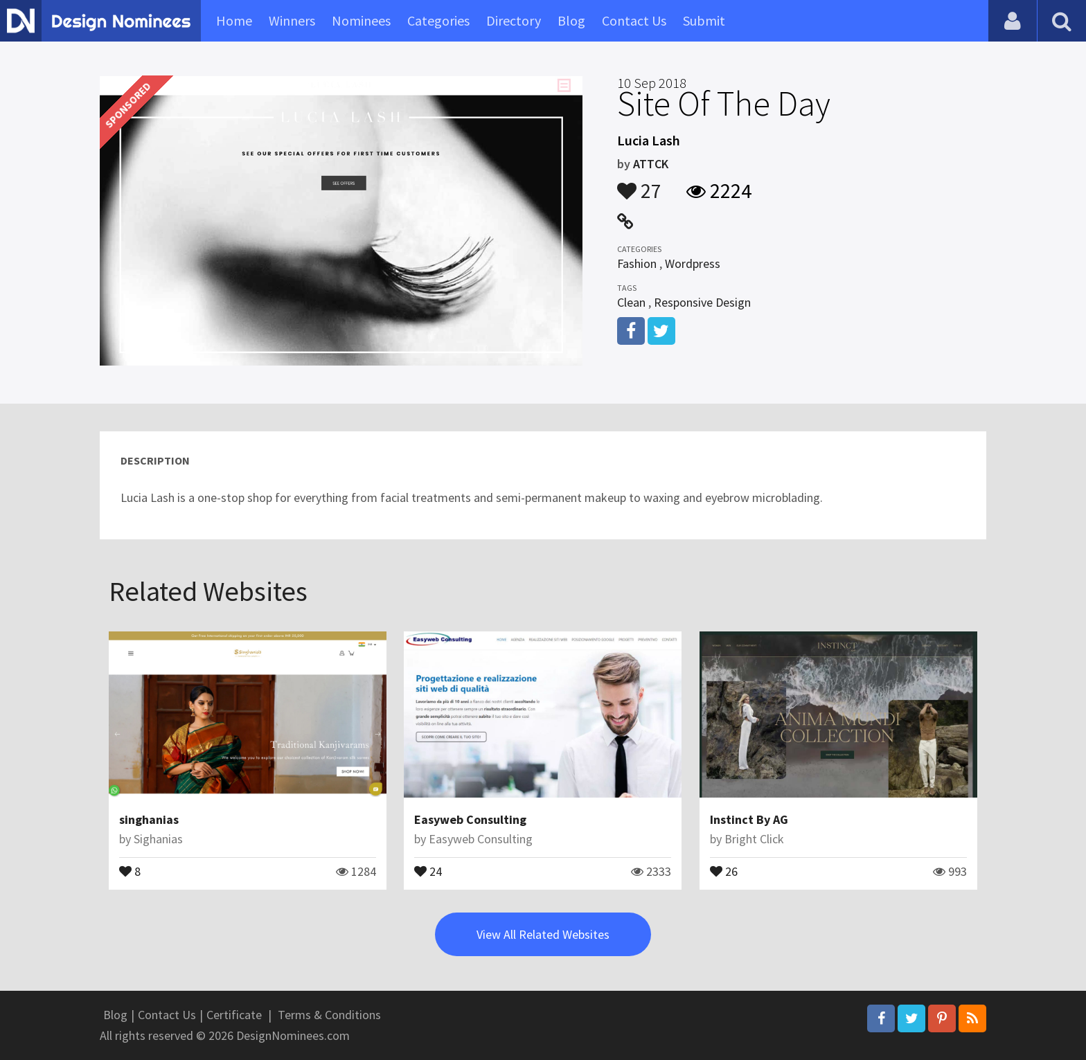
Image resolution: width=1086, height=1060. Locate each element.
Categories (438, 20)
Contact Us (634, 20)
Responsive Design (702, 302)
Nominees (361, 20)
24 (428, 870)
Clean (631, 302)
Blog (571, 20)
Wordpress (692, 263)
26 (724, 870)
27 (639, 184)
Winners (292, 20)
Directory (513, 20)
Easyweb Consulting (470, 819)
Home (234, 20)
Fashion (637, 263)
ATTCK (650, 164)
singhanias (149, 819)
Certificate (234, 1015)
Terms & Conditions (329, 1015)
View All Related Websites (543, 934)
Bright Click (754, 839)
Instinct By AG (749, 819)
